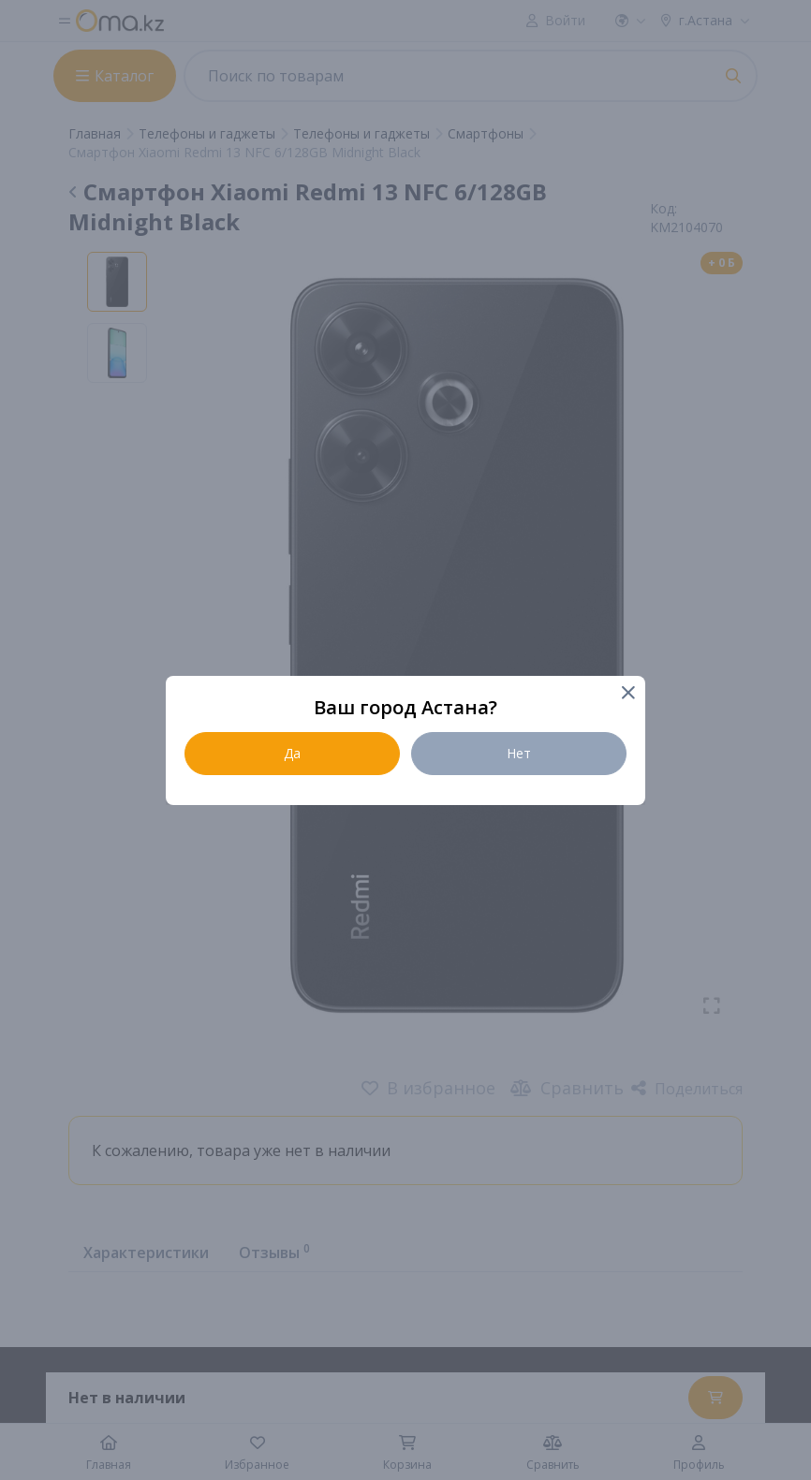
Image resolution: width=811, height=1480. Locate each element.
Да (292, 753)
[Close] (627, 694)
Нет (519, 753)
